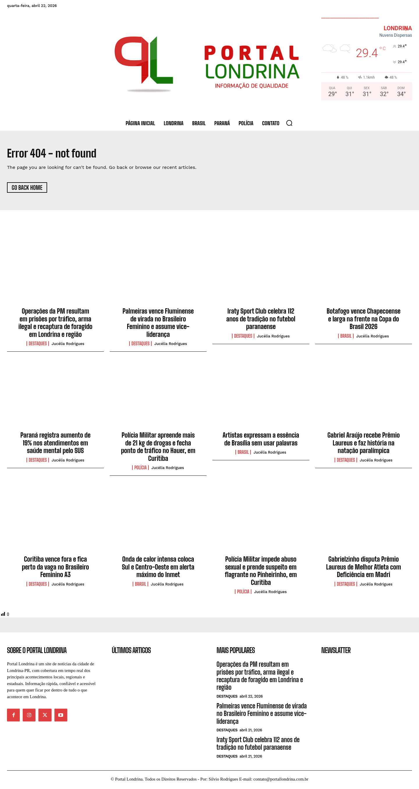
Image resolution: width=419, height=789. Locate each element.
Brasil (345, 337)
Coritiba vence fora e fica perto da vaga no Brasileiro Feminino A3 (55, 568)
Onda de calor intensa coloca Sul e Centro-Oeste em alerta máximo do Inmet (158, 568)
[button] (289, 123)
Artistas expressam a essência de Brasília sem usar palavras (261, 440)
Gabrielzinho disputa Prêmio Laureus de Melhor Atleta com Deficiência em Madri (363, 568)
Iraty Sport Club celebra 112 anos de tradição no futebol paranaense (260, 320)
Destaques (38, 345)
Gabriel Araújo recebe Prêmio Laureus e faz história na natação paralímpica (363, 444)
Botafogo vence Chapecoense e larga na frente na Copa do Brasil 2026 (364, 320)
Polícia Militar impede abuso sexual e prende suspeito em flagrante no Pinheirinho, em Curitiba (261, 572)
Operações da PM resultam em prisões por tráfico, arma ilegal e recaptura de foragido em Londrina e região (55, 324)
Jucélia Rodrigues (68, 345)
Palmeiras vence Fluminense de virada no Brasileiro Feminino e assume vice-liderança (158, 324)
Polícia (140, 469)
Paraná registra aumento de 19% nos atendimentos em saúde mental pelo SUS (55, 444)
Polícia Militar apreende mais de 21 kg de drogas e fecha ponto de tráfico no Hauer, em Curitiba (158, 448)
